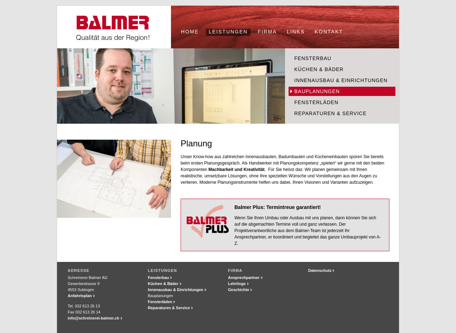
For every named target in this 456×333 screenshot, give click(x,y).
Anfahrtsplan (80, 296)
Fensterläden (316, 102)
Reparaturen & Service (330, 113)
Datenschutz (319, 270)
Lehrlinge (237, 283)
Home (190, 31)
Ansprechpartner (244, 277)
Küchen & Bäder (318, 69)
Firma (267, 31)
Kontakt (329, 31)
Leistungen (228, 31)
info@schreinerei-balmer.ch (93, 318)
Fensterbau (312, 58)
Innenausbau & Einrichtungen (341, 80)
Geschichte (238, 290)
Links (296, 31)
